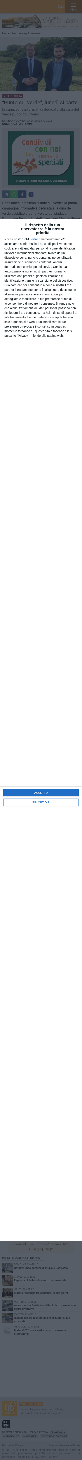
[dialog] (41, 730)
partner (35, 239)
